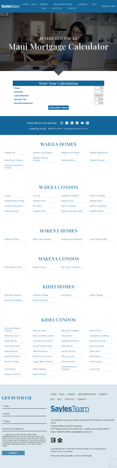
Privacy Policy (56, 451)
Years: (17, 88)
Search (71, 394)
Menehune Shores (42, 356)
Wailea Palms (97, 211)
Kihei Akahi (67, 346)
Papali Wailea (11, 211)
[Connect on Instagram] (61, 123)
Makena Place (12, 239)
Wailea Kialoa (68, 160)
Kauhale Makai (12, 356)
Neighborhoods (87, 394)
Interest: (18, 92)
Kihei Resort (96, 356)
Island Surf (66, 335)
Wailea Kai (10, 152)
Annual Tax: (20, 99)
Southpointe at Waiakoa (68, 367)
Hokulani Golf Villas (43, 341)
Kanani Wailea (68, 206)
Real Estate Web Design (61, 456)
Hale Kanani (96, 361)
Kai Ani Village (12, 361)
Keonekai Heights (14, 300)
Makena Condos (58, 258)
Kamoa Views (40, 330)
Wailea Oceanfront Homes (14, 166)
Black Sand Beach (42, 239)
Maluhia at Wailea (14, 160)
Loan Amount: (21, 95)
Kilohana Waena (13, 295)
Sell (59, 399)
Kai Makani (10, 369)
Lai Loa (36, 195)
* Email (6, 414)
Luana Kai (95, 369)
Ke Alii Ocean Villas (42, 346)
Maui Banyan (11, 351)
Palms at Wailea (98, 206)
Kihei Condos (58, 320)
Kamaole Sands (98, 341)
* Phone (6, 421)
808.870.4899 (55, 128)
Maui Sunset (67, 356)
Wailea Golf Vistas (70, 152)
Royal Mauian (40, 374)
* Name (6, 406)
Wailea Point (39, 201)
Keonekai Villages (70, 330)
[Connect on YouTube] (82, 123)
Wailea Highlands (99, 152)
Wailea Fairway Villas (71, 211)
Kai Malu (37, 206)
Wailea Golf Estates (43, 152)
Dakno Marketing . (83, 456)
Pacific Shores (68, 351)
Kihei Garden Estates (43, 335)
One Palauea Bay (98, 239)
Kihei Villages (39, 369)
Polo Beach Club (13, 267)
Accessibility (68, 451)
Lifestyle (69, 399)
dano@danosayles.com (76, 128)
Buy (53, 399)
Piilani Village (96, 295)
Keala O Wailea (97, 195)
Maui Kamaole (97, 346)
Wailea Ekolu (39, 211)
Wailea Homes (58, 144)
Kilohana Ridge (40, 295)
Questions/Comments (13, 429)
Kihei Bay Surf (12, 335)
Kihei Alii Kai (96, 330)
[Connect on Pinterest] (87, 123)
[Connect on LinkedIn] (72, 123)
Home (26, 4)
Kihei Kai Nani (68, 361)
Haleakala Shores (70, 341)
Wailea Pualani (97, 160)
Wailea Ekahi (96, 201)
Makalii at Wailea (70, 195)
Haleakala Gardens (99, 335)
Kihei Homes (58, 286)
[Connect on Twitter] (66, 123)
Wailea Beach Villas (14, 201)
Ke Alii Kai (66, 295)
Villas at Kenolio (13, 374)
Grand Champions (14, 206)
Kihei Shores (11, 341)
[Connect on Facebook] (77, 123)
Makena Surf (39, 267)
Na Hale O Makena (71, 267)
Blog (34, 4)
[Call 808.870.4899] (109, 6)
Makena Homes (58, 230)
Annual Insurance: (23, 103)
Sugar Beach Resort (43, 361)
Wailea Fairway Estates (40, 158)
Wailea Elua (67, 201)
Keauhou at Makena (71, 239)
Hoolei (8, 195)
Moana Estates (40, 300)
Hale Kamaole (40, 351)
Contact (81, 399)
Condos (103, 394)
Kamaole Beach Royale (13, 329)
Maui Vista (95, 351)
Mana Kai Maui (12, 346)
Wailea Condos (58, 187)
